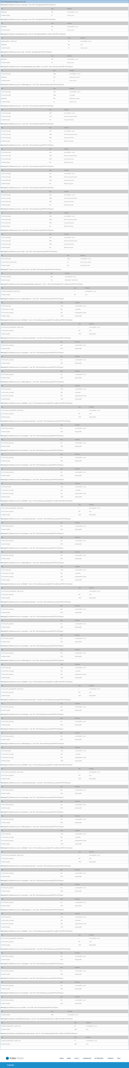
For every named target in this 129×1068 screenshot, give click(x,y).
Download (87, 1058)
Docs (76, 1058)
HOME (61, 1058)
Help (118, 1058)
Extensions (99, 1058)
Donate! (111, 1058)
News (69, 1058)
